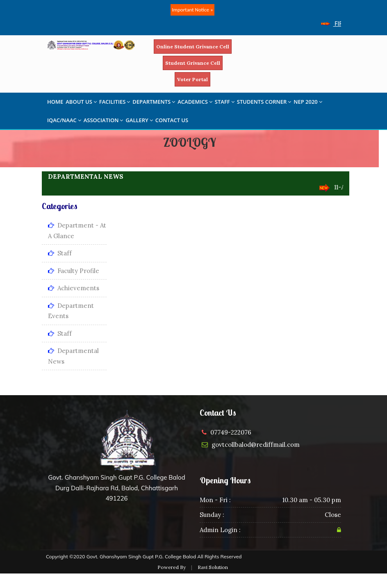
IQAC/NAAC (64, 120)
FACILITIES (114, 101)
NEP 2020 (308, 101)
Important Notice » (192, 10)
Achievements (73, 288)
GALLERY (139, 120)
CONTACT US (171, 120)
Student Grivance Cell (192, 63)
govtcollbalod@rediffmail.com (256, 444)
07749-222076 (230, 432)
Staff (60, 253)
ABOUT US (81, 101)
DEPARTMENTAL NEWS (85, 176)
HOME (55, 101)
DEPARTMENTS (153, 101)
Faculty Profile (73, 271)
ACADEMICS (195, 101)
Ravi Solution (213, 567)
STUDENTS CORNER (264, 101)
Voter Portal (192, 79)
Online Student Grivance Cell (192, 46)
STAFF (224, 101)
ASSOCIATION (103, 120)
